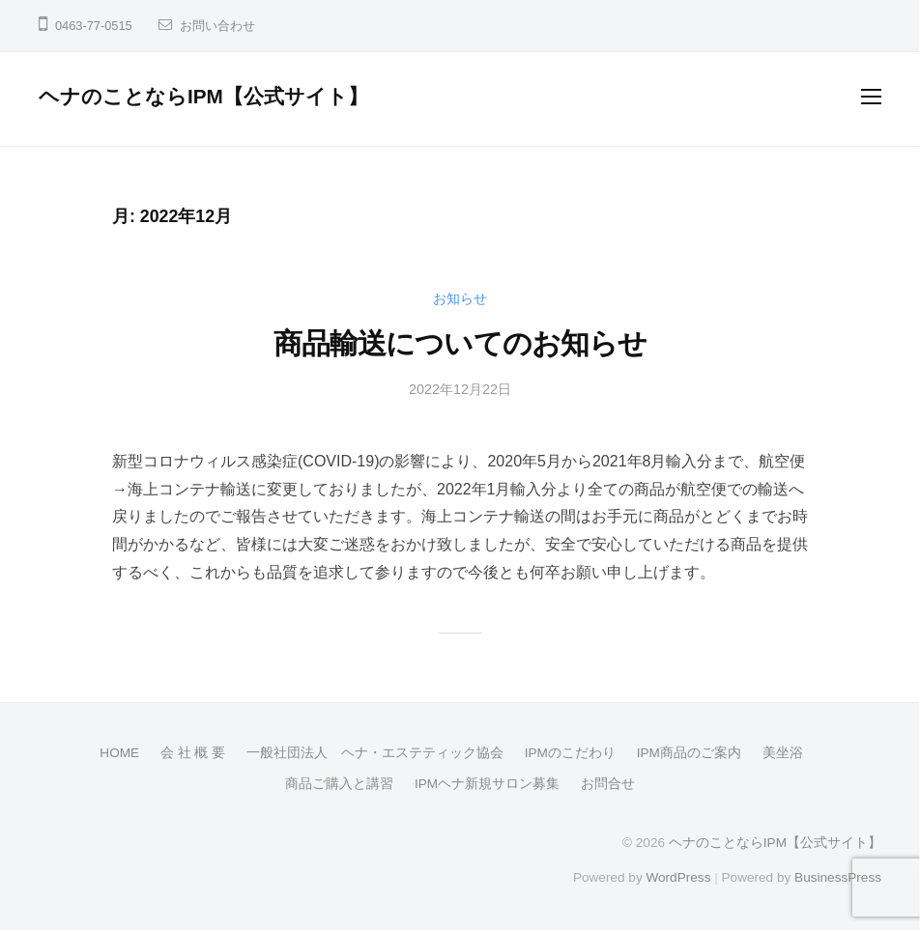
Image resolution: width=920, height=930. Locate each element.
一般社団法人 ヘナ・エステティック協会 (374, 753)
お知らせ (460, 298)
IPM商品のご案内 (689, 753)
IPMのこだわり (570, 753)
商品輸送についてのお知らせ (460, 343)
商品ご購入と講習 (339, 783)
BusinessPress (837, 877)
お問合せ (608, 783)
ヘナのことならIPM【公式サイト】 (203, 96)
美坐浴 (782, 753)
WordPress (678, 877)
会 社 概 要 (192, 753)
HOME (119, 753)
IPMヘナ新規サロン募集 (487, 783)
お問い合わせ (217, 25)
